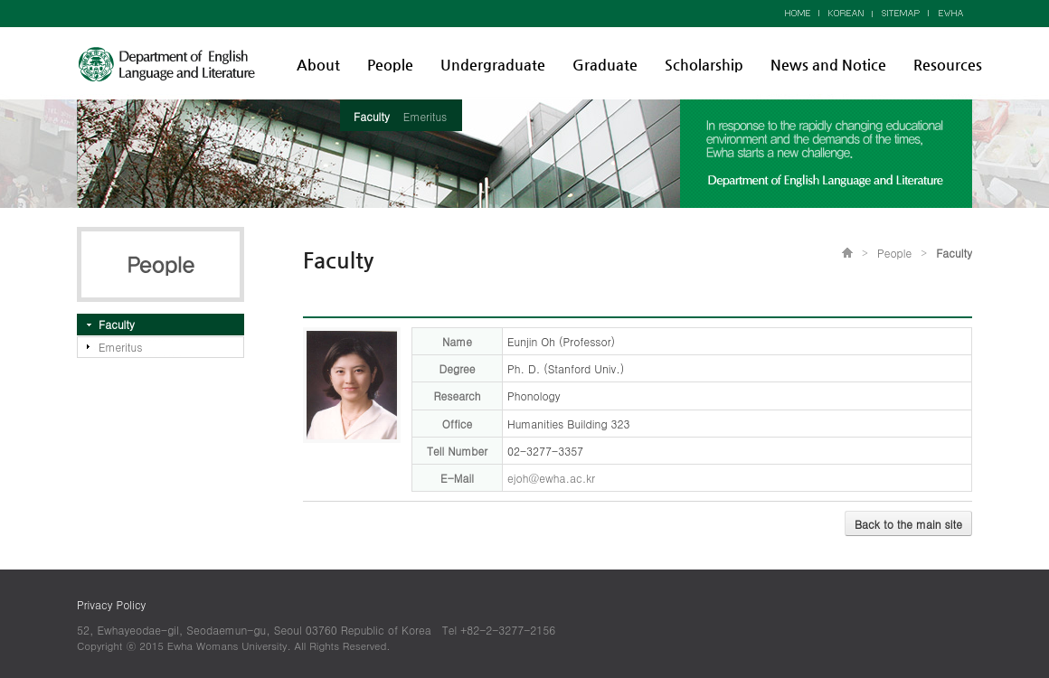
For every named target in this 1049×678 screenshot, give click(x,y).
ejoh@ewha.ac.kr (551, 477)
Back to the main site (908, 524)
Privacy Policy (111, 604)
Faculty (372, 116)
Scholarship (704, 64)
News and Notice (828, 64)
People (390, 64)
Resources (947, 64)
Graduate (605, 64)
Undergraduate (492, 64)
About (318, 64)
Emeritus (425, 116)
